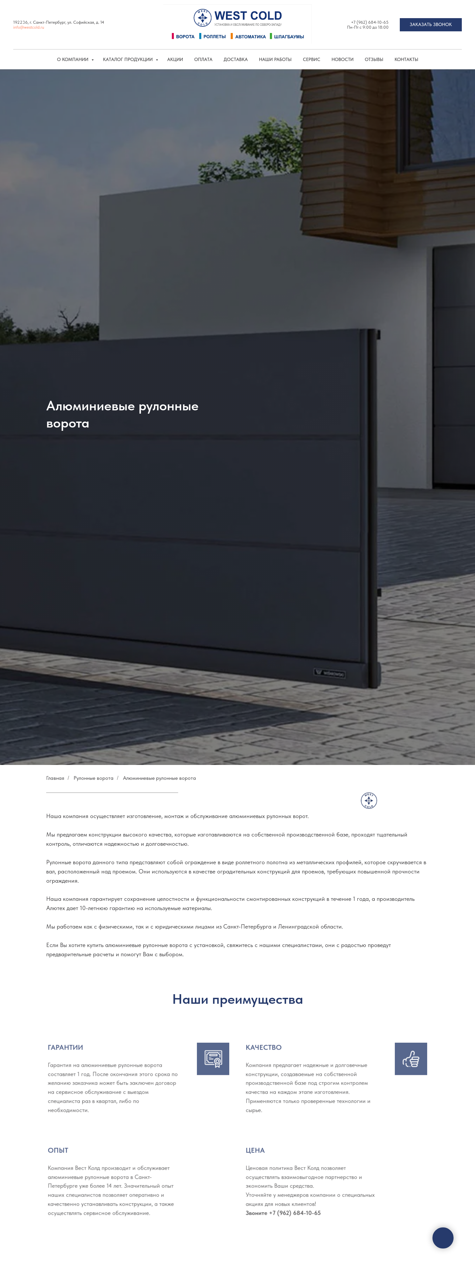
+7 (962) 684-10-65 (370, 22)
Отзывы (374, 59)
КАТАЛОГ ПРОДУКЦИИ (128, 59)
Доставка (236, 59)
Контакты (406, 59)
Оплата (203, 59)
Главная (55, 778)
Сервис (311, 59)
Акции (175, 59)
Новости (343, 59)
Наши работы (275, 59)
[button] (431, 24)
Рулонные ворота (93, 778)
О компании (73, 59)
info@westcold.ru (28, 27)
